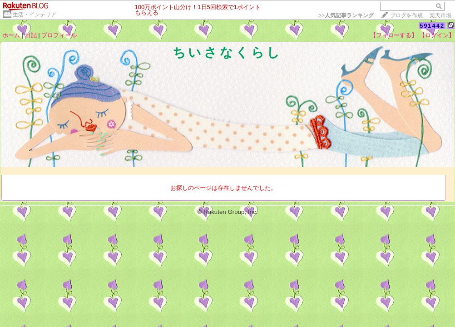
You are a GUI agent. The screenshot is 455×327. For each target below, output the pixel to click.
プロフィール (59, 35)
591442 (432, 25)
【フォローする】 (393, 35)
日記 (31, 35)
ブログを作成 (406, 15)
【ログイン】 (437, 35)
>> (346, 15)
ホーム (11, 35)
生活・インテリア (34, 14)
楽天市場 (440, 15)
